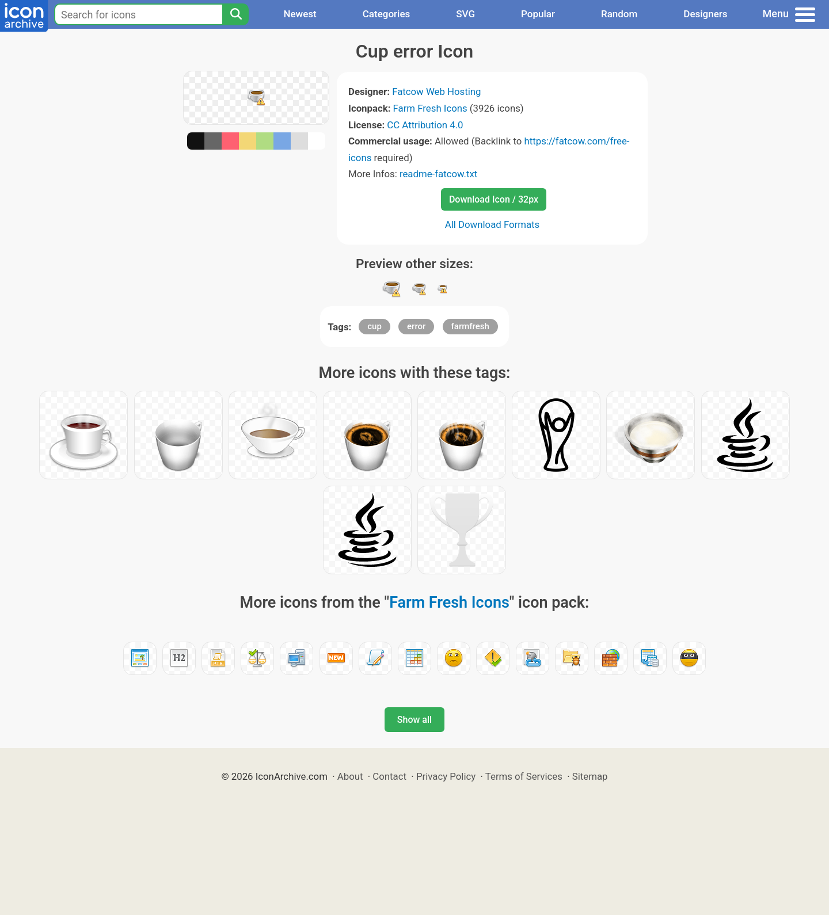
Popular (538, 14)
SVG (465, 14)
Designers (705, 14)
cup (374, 326)
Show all (414, 719)
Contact (389, 776)
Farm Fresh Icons (430, 108)
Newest (299, 14)
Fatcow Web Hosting (436, 91)
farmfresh (470, 326)
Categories (386, 14)
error (416, 326)
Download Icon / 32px (493, 199)
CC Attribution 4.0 (425, 125)
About (350, 776)
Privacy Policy (446, 776)
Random (619, 14)
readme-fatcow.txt (438, 174)
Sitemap (590, 776)
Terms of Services (523, 776)
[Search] (235, 14)
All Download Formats (492, 224)
